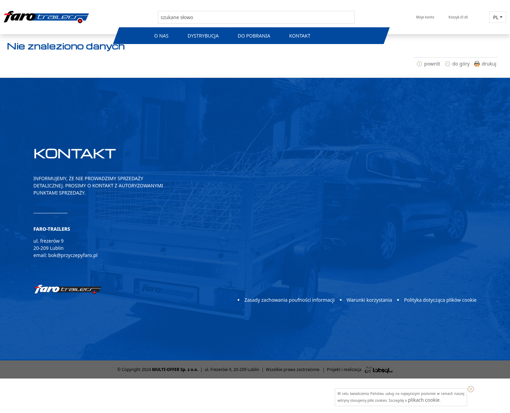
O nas (161, 35)
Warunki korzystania (369, 300)
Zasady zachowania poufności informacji (289, 300)
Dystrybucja (203, 35)
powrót (432, 63)
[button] (497, 17)
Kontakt (300, 35)
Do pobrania (254, 35)
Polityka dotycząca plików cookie (440, 300)
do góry (461, 63)
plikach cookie (424, 400)
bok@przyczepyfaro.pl (72, 255)
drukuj (489, 63)
